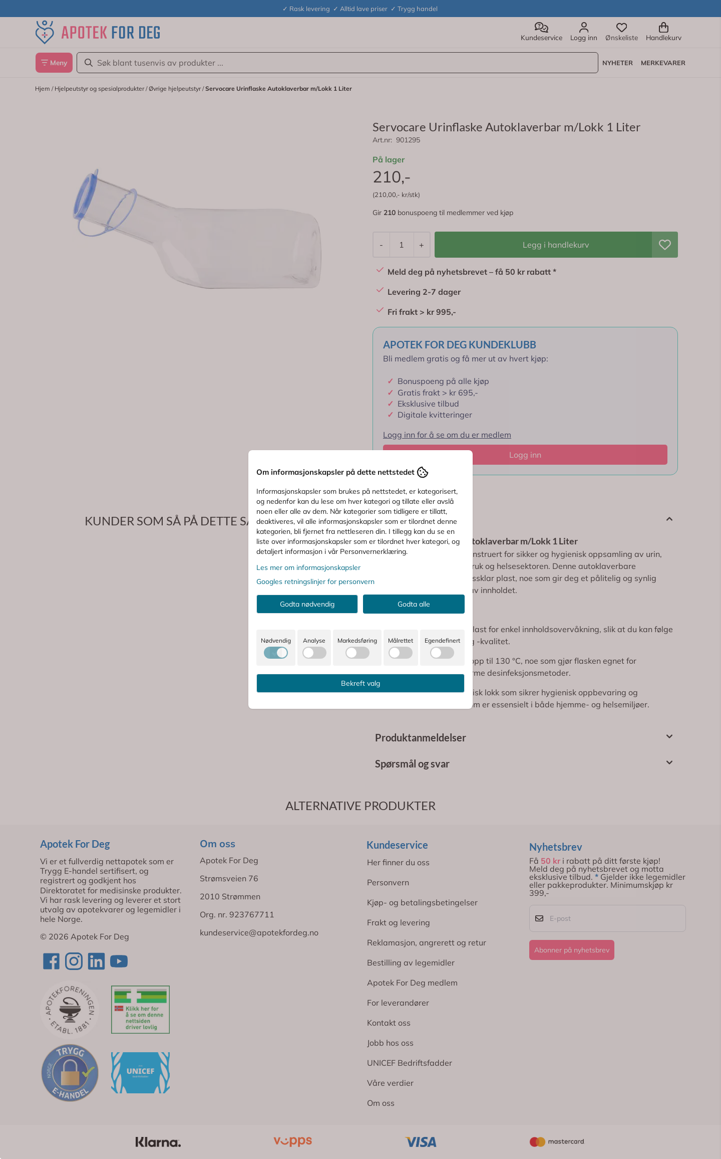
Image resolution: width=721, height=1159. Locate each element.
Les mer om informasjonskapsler (308, 567)
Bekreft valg (360, 683)
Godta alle (414, 604)
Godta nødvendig (307, 604)
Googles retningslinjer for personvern (315, 581)
